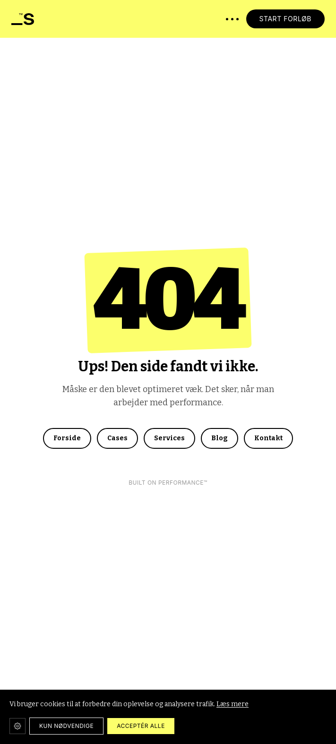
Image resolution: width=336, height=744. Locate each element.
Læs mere (232, 704)
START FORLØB (285, 19)
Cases (117, 438)
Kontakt (268, 438)
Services (169, 438)
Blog (219, 438)
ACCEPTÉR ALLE (141, 725)
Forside (67, 438)
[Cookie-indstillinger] (17, 726)
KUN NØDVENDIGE (66, 725)
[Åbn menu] (232, 19)
